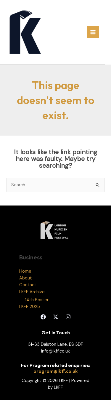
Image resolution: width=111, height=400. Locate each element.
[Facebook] (43, 317)
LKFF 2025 (29, 307)
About (25, 278)
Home (25, 271)
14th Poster (37, 300)
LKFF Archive (32, 292)
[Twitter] (55, 317)
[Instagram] (68, 317)
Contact (27, 285)
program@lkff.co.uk (55, 371)
